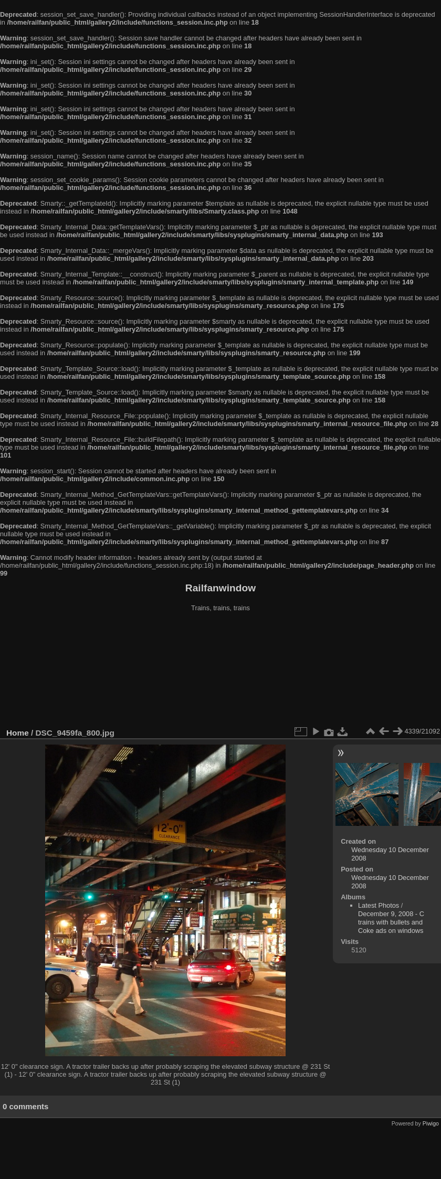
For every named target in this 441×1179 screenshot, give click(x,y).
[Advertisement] (221, 671)
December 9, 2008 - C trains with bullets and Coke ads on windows (391, 922)
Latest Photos (378, 905)
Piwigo (431, 1123)
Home (17, 732)
